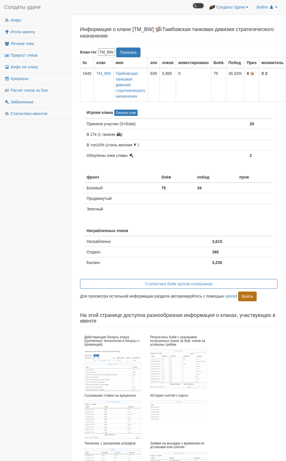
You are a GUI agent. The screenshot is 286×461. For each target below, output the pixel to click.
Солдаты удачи (22, 7)
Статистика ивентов (25, 113)
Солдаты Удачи (228, 7)
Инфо (12, 20)
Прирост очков (21, 55)
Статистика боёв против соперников (179, 284)
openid (231, 296)
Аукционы (16, 78)
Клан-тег (88, 52)
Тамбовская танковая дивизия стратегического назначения (130, 85)
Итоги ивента (19, 32)
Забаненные (18, 102)
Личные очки (19, 43)
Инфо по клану (21, 67)
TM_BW (103, 73)
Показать (128, 52)
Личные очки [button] (126, 113)
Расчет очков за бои (26, 90)
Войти (267, 7)
